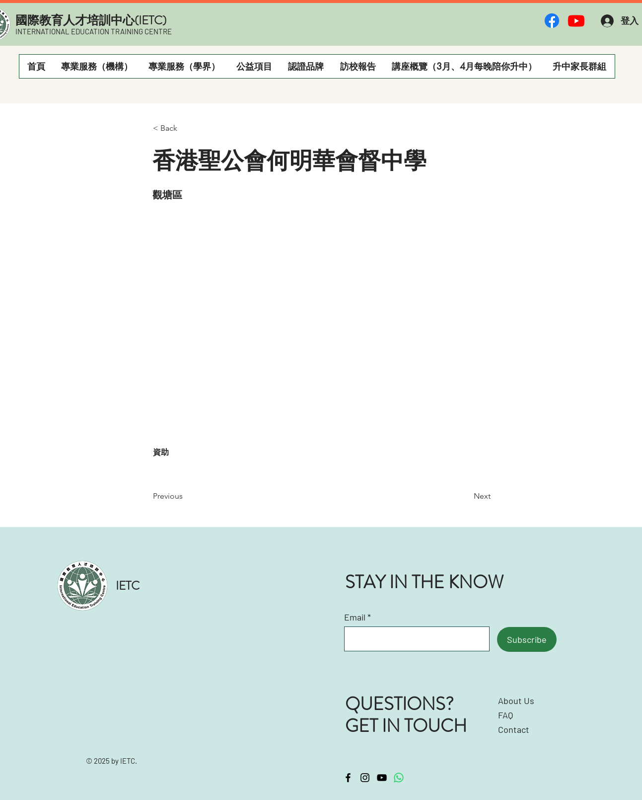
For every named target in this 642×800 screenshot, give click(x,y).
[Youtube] (576, 20)
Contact (513, 729)
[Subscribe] (527, 639)
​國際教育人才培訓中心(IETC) (90, 20)
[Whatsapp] (399, 778)
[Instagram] (365, 778)
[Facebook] (552, 20)
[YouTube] (382, 778)
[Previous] (185, 496)
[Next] (466, 496)
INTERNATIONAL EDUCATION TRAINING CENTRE (93, 31)
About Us (516, 700)
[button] (97, 66)
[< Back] (185, 128)
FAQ (505, 715)
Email (354, 617)
